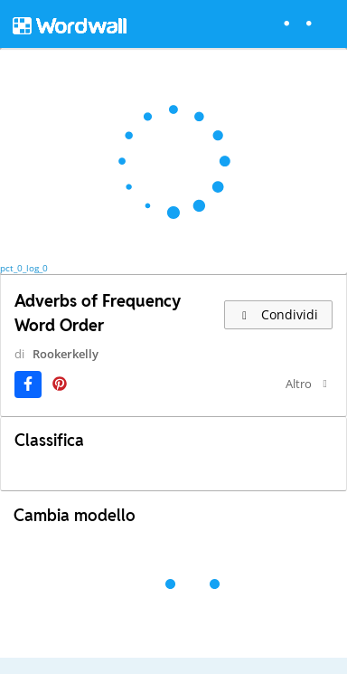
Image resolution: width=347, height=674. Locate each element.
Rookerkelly (65, 354)
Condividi (279, 314)
